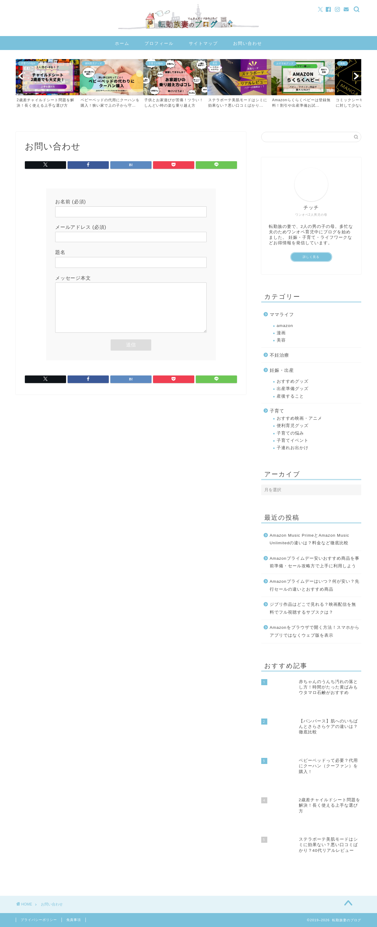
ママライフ (282, 314)
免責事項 (73, 920)
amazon (285, 325)
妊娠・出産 (282, 370)
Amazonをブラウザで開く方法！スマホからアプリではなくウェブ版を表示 (314, 631)
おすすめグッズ (293, 381)
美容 (281, 340)
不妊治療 (279, 355)
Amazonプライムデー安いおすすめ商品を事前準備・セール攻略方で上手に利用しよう (314, 562)
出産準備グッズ (293, 388)
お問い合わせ (247, 43)
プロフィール (159, 43)
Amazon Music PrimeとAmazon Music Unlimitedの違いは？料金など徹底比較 (309, 539)
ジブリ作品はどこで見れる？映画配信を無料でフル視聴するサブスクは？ (313, 608)
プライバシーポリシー (39, 920)
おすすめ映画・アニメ (299, 418)
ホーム (122, 43)
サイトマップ (203, 43)
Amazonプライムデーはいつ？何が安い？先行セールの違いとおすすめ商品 (314, 585)
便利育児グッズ (293, 425)
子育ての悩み (290, 433)
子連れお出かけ (293, 447)
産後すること (290, 396)
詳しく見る (311, 256)
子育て (277, 410)
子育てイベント (293, 440)
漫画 (281, 333)
